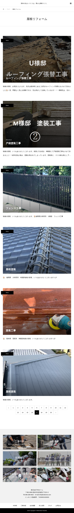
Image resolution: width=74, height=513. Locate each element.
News (7, 40)
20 (51, 412)
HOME (15, 505)
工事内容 (23, 505)
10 (55, 408)
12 (65, 408)
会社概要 (32, 505)
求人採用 (41, 505)
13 (18, 412)
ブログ (50, 505)
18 (41, 412)
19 (46, 412)
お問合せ (58, 505)
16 (32, 412)
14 (22, 412)
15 (27, 412)
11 (60, 408)
